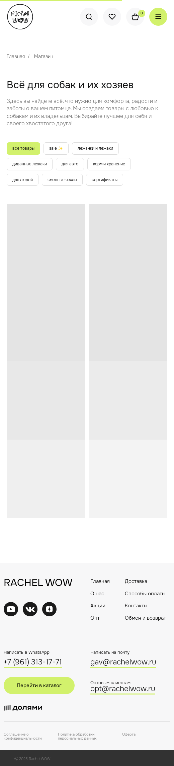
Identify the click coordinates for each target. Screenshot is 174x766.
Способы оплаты (145, 593)
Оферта (129, 734)
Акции (97, 605)
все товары (23, 148)
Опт (95, 618)
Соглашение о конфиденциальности (22, 736)
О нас (97, 593)
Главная (16, 56)
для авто (70, 164)
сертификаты (104, 179)
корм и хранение (109, 164)
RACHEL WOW (38, 582)
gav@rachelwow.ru (123, 662)
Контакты (136, 605)
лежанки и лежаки (95, 148)
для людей (22, 179)
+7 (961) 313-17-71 (33, 662)
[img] (30, 609)
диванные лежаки (29, 164)
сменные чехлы (62, 179)
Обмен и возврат (145, 618)
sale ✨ (56, 148)
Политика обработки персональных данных (77, 736)
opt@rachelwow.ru (122, 689)
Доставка (136, 581)
